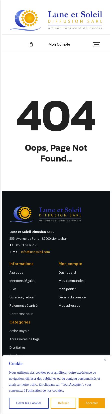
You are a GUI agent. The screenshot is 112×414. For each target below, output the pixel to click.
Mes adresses (69, 305)
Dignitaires (17, 347)
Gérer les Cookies (28, 403)
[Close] (107, 360)
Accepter (91, 403)
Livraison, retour (21, 297)
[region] (57, 384)
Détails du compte (72, 297)
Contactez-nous (21, 313)
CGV (12, 289)
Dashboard (67, 272)
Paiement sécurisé (23, 305)
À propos (16, 272)
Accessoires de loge (24, 339)
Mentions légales (22, 280)
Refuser (63, 403)
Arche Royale (19, 330)
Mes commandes (72, 280)
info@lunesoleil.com (35, 252)
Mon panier (67, 289)
